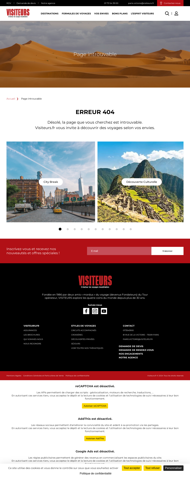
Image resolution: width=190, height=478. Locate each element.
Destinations (49, 13)
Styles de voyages (83, 325)
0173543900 (128, 330)
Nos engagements (131, 353)
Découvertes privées (82, 339)
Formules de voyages (76, 13)
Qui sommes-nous (33, 339)
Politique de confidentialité (77, 376)
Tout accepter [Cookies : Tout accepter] (132, 468)
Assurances (30, 330)
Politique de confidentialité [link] (95, 473)
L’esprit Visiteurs (142, 13)
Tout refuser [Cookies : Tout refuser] (152, 468)
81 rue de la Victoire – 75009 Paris (141, 335)
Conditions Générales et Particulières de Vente (43, 376)
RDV (8, 3)
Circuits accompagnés (83, 330)
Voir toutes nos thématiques (87, 348)
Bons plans (120, 13)
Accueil (10, 98)
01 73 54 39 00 (111, 3)
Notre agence (48, 3)
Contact (129, 325)
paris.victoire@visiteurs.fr (141, 3)
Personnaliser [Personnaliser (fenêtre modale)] (173, 468)
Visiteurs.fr (31, 325)
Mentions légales (13, 376)
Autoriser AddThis (95, 438)
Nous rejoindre (32, 343)
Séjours (75, 343)
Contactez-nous (172, 3)
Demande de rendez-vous (136, 350)
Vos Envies (101, 13)
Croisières (77, 335)
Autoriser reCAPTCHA (95, 406)
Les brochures (32, 335)
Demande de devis (26, 3)
